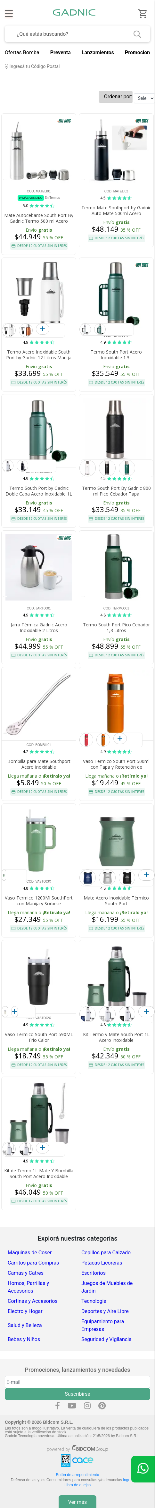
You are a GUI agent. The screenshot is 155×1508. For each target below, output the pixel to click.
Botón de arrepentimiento (77, 1475)
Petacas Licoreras (101, 1263)
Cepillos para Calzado (106, 1253)
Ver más (77, 1502)
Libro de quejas (77, 1485)
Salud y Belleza (25, 1325)
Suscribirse (77, 1394)
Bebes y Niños (24, 1339)
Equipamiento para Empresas (102, 1325)
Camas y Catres (26, 1273)
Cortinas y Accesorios (33, 1301)
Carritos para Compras (33, 1263)
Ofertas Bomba (22, 52)
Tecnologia (93, 1301)
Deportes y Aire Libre (105, 1311)
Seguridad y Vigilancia (106, 1339)
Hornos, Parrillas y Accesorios (28, 1287)
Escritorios (93, 1273)
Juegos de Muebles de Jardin (107, 1287)
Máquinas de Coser (30, 1253)
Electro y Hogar (25, 1311)
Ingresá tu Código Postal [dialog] (32, 66)
